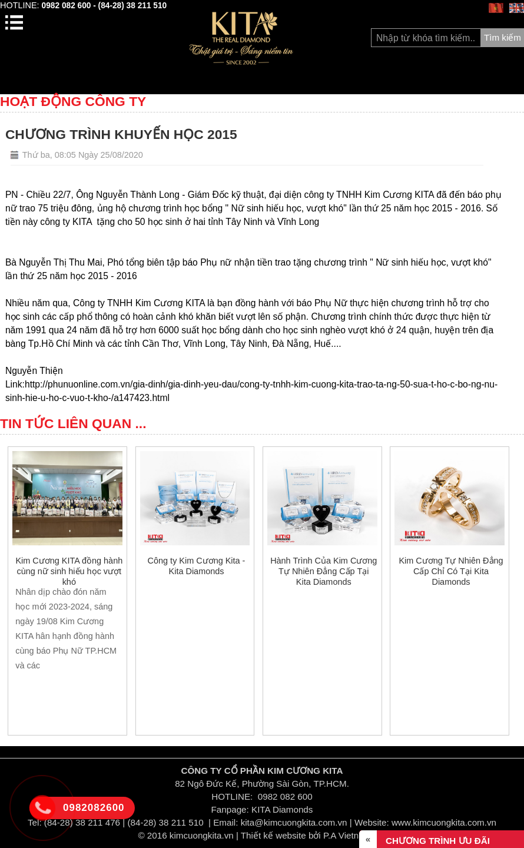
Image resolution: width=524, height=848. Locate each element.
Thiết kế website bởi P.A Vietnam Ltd (313, 835)
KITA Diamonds (282, 809)
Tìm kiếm (502, 37)
